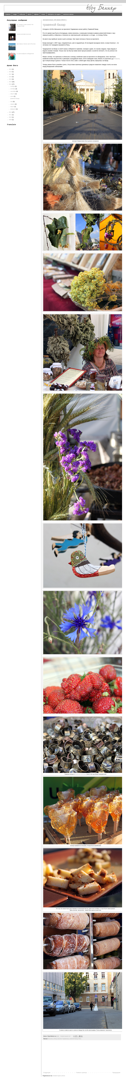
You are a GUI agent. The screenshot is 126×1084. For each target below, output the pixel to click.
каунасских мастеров (80, 774)
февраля (13, 109)
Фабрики (117, 58)
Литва (55, 1038)
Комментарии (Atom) (59, 1075)
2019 (10, 69)
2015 (10, 79)
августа (12, 94)
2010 (10, 117)
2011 (10, 114)
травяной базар (54, 24)
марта (12, 106)
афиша (36, 14)
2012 (10, 112)
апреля (12, 104)
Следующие (46, 1072)
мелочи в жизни (68, 14)
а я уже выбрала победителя (25, 53)
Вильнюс (50, 1038)
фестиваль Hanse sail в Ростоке (26, 44)
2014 (10, 81)
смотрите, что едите (54, 14)
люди (15, 14)
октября (12, 88)
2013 (10, 84)
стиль (43, 14)
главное (7, 14)
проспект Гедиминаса (63, 1038)
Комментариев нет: (65, 1036)
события (22, 14)
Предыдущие (116, 1072)
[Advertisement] (81, 1057)
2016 (10, 76)
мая (11, 101)
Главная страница (81, 1072)
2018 (10, 71)
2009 (10, 119)
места (29, 14)
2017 (10, 74)
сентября (13, 91)
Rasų (79, 1038)
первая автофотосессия (24, 34)
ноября (12, 86)
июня (12, 96)
